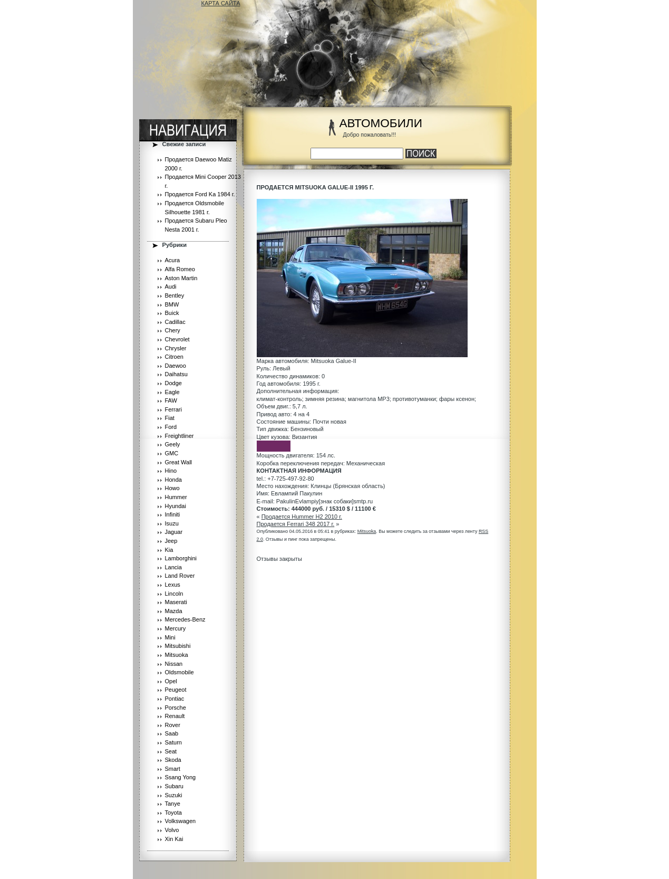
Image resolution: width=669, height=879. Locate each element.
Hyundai (175, 506)
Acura (172, 260)
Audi (171, 286)
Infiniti (172, 514)
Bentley (175, 295)
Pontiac (175, 698)
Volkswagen (180, 821)
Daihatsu (176, 374)
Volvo (172, 830)
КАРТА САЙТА (220, 3)
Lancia (173, 567)
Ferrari (173, 409)
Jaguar (174, 532)
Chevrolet (177, 339)
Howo (172, 488)
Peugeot (176, 689)
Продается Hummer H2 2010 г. (301, 516)
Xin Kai (174, 839)
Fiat (169, 418)
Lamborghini (181, 558)
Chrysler (176, 348)
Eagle (172, 392)
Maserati (176, 602)
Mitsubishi (178, 646)
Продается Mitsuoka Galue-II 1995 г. (315, 187)
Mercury (175, 628)
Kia (169, 550)
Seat (171, 751)
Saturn (173, 742)
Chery (172, 330)
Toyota (173, 812)
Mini (170, 637)
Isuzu (172, 523)
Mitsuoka (176, 655)
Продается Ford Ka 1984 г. (200, 194)
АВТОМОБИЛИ (381, 123)
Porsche (175, 707)
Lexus (172, 584)
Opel (171, 681)
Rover (172, 725)
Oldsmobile (179, 672)
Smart (172, 769)
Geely (172, 444)
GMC (172, 453)
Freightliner (179, 436)
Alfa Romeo (180, 269)
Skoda (173, 760)
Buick (172, 313)
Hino (171, 470)
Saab (172, 733)
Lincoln (174, 593)
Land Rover (180, 575)
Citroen (174, 356)
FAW (171, 400)
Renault (175, 716)
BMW (172, 304)
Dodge (173, 383)
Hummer (176, 497)
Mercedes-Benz (185, 619)
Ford (171, 427)
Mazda (173, 611)
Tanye (172, 803)
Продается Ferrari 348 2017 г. (296, 524)
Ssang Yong (180, 777)
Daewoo (175, 365)
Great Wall (178, 462)
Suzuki (173, 795)
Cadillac (175, 322)
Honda (173, 479)
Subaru (174, 786)
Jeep (171, 541)
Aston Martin (181, 278)
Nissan (174, 664)
